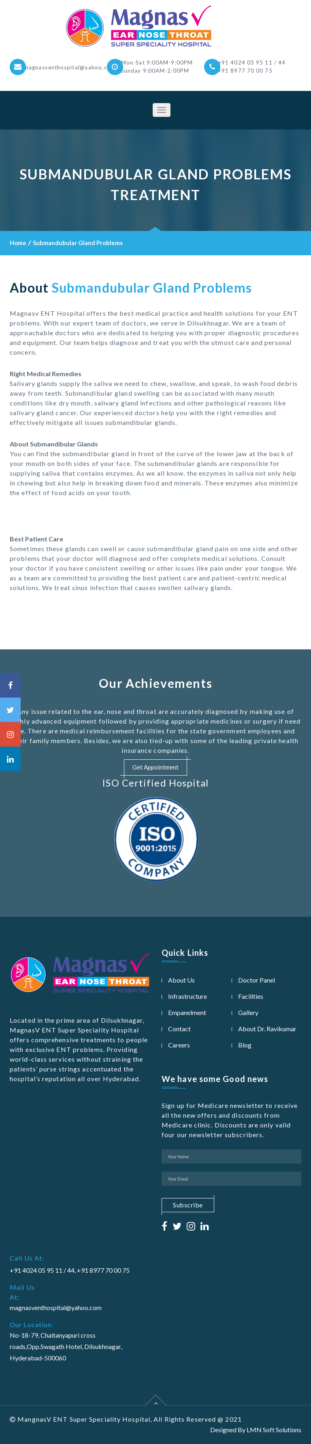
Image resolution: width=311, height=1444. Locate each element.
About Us (181, 980)
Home (18, 242)
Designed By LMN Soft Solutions (255, 1429)
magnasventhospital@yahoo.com (69, 67)
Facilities (250, 996)
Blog (244, 1045)
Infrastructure (187, 996)
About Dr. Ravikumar (267, 1028)
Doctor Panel (256, 980)
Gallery (248, 1012)
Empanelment (187, 1012)
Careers (179, 1045)
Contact (179, 1028)
